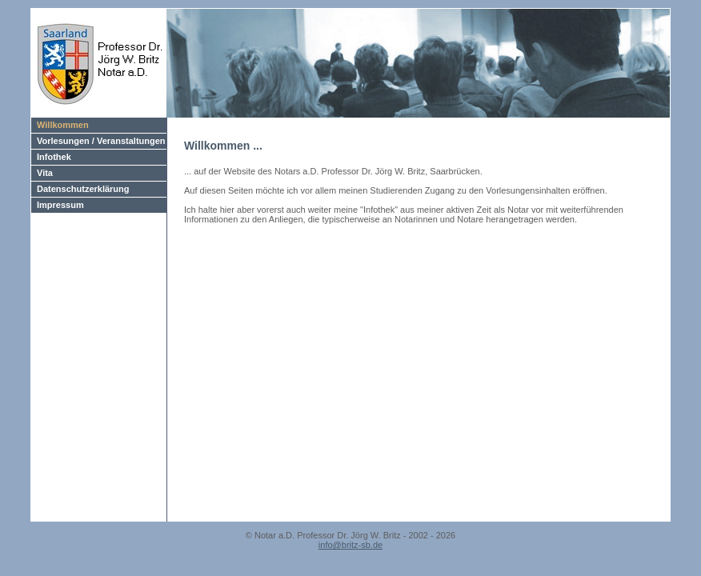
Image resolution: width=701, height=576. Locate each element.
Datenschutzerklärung (83, 189)
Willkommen (63, 125)
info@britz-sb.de (350, 545)
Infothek (54, 157)
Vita (45, 173)
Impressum (60, 205)
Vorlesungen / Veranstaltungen (101, 141)
